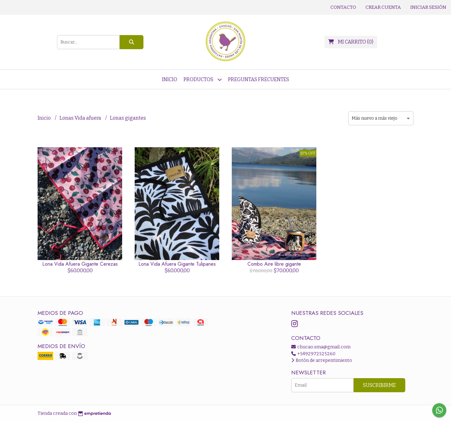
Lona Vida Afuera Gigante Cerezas (80, 264)
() (350, 42)
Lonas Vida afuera (81, 118)
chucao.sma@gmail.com (320, 347)
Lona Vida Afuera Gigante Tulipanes (177, 264)
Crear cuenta (383, 7)
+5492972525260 (313, 354)
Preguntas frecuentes (258, 79)
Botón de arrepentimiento (321, 360)
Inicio (169, 79)
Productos (203, 79)
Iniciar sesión (428, 7)
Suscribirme (379, 385)
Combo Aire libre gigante (274, 264)
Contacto (343, 7)
